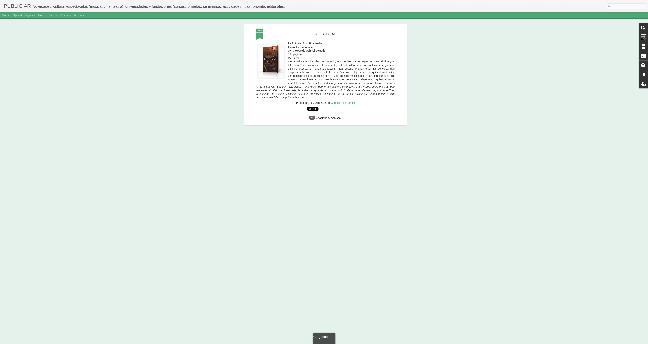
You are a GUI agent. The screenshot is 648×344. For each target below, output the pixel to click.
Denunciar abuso (350, 342)
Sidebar (53, 15)
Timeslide (79, 15)
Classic (6, 15)
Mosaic (42, 15)
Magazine (30, 15)
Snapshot (65, 15)
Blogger (338, 342)
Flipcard (17, 15)
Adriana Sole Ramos (343, 18)
